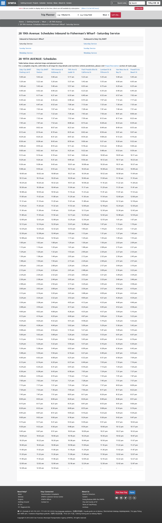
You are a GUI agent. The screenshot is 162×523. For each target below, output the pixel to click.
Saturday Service (90, 44)
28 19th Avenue (55, 22)
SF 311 (20, 504)
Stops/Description (112, 66)
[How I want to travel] (105, 15)
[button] (153, 3)
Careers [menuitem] (69, 3)
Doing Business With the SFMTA (93, 499)
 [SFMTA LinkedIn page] (134, 498)
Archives (85, 507)
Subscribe (139, 9)
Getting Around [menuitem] (26, 3)
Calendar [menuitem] (42, 3)
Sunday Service (25, 48)
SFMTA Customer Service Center (52, 497)
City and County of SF (89, 502)
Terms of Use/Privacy (89, 504)
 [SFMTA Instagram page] (130, 498)
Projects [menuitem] (35, 3)
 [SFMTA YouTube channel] (117, 498)
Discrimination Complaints (50, 494)
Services (20, 497)
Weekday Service (26, 53)
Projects (20, 499)
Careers (84, 497)
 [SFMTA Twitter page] (125, 498)
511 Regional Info (24, 507)
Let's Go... (116, 15)
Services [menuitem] (50, 3)
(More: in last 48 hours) (90, 9)
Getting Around (33, 22)
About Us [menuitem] (62, 3)
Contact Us (45, 502)
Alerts (21, 9)
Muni (44, 22)
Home (21, 22)
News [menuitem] (56, 3)
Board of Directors (88, 494)
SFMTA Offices (46, 499)
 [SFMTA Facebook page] (121, 498)
